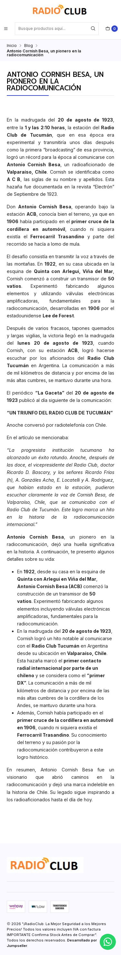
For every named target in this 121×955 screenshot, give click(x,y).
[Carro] (112, 28)
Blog (28, 46)
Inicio (12, 46)
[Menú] (6, 28)
